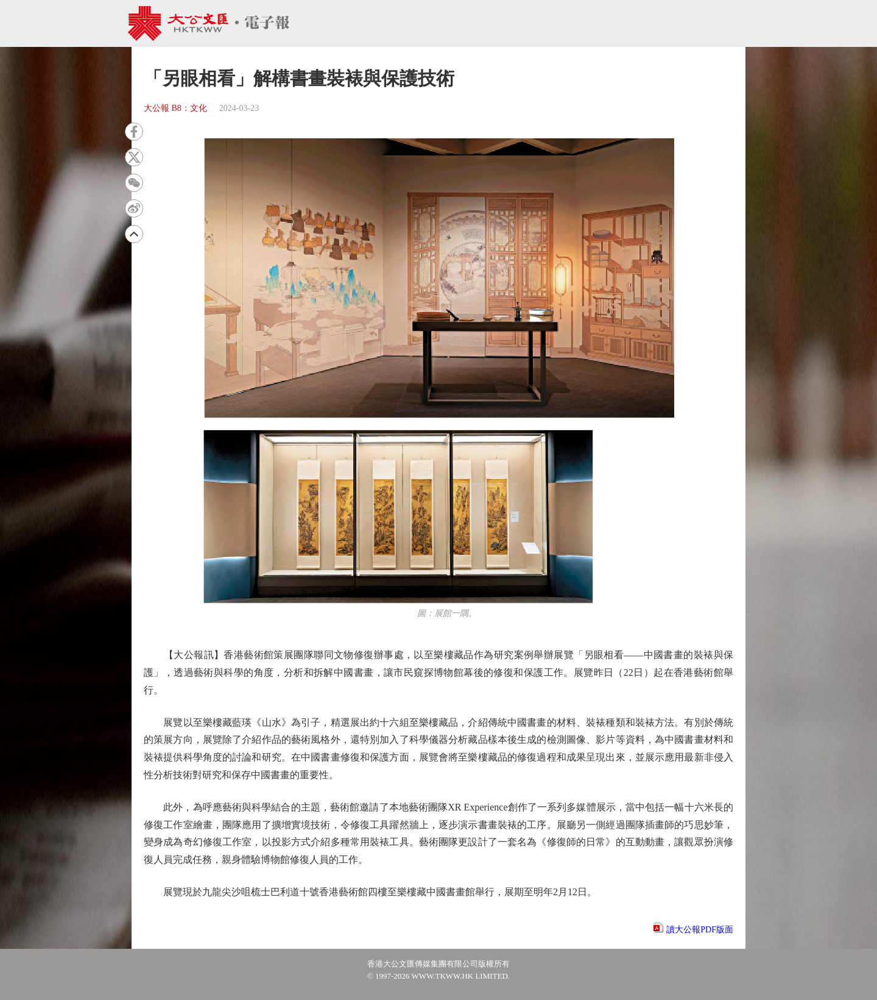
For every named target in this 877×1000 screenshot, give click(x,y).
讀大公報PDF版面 (699, 929)
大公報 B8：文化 (175, 108)
